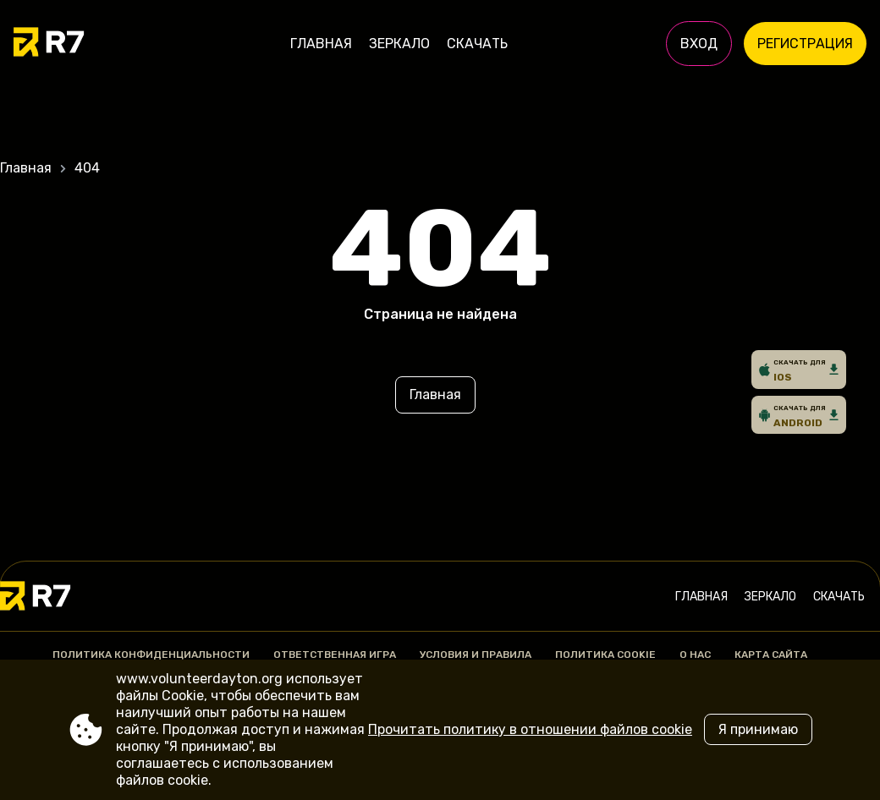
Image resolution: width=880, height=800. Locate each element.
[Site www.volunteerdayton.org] (72, 44)
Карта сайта (770, 654)
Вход (699, 44)
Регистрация (805, 44)
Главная (321, 44)
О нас (695, 654)
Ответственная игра (334, 654)
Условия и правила (475, 654)
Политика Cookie (605, 654)
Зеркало (399, 44)
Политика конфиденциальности (151, 654)
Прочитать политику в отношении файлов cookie (530, 729)
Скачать (477, 44)
